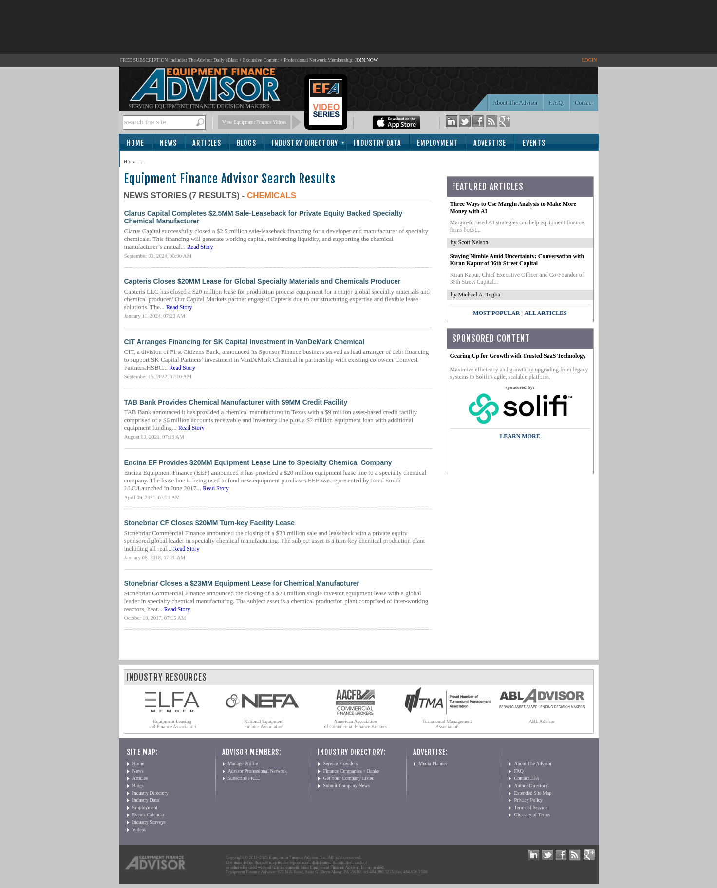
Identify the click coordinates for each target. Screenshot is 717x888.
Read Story (200, 246)
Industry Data (377, 143)
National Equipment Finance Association (263, 724)
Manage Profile (243, 763)
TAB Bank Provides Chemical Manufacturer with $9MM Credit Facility (236, 402)
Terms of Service (530, 807)
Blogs (246, 143)
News (168, 143)
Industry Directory (305, 143)
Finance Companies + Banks (351, 771)
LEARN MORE (520, 436)
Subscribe (146, 160)
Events (534, 143)
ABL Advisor (541, 721)
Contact (584, 102)
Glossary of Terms (532, 814)
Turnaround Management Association (447, 724)
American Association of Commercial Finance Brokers (355, 724)
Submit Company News (346, 785)
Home (135, 143)
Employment (437, 143)
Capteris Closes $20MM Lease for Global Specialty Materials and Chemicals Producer (262, 281)
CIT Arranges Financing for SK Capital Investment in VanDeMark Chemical (244, 342)
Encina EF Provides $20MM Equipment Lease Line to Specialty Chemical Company (258, 462)
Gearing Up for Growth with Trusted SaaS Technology (518, 355)
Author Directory (531, 785)
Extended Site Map (533, 793)
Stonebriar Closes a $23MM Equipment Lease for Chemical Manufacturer (241, 583)
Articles (206, 143)
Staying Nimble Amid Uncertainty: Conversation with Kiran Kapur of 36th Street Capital (517, 260)
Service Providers (340, 763)
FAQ (519, 771)
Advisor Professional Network (257, 771)
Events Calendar (148, 814)
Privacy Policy (528, 800)
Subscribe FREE (244, 778)
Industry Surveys (149, 822)
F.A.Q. (556, 102)
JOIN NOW (366, 60)
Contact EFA (527, 778)
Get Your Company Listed (349, 778)
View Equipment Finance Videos (254, 122)
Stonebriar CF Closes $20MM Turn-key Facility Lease (209, 523)
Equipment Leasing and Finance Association (172, 724)
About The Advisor (515, 102)
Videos (139, 829)
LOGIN (589, 60)
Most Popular (496, 313)
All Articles (545, 313)
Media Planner (433, 763)
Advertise (489, 143)
